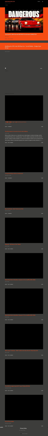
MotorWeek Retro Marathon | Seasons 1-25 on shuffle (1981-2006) (20, 279)
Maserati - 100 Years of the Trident (13, 244)
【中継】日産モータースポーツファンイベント (15, 122)
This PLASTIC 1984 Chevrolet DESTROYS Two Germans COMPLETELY (21, 34)
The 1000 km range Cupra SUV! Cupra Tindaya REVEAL (17, 386)
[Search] (39, 1)
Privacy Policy (22, 430)
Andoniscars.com (10, 1)
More (42, 126)
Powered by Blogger (24, 433)
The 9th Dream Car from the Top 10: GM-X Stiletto (16, 131)
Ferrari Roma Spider (9, 421)
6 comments (10, 126)
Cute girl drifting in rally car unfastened (14, 173)
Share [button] (6, 38)
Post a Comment (10, 38)
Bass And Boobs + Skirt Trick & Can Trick (14, 208)
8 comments (10, 213)
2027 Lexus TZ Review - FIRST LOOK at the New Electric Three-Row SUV (21, 350)
